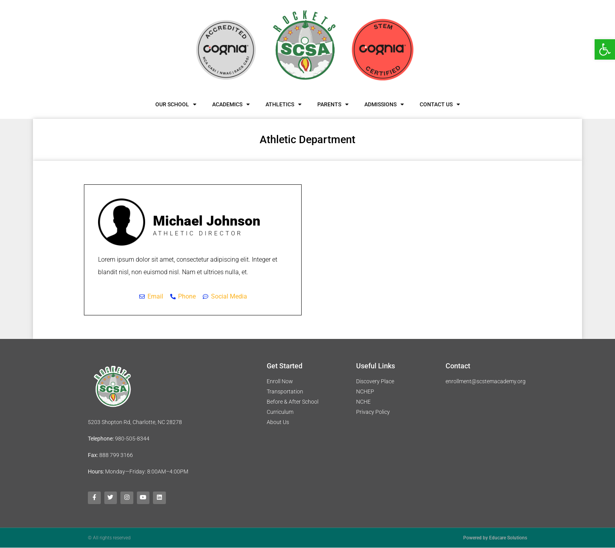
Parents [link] (333, 104)
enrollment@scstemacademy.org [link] (486, 381)
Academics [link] (231, 104)
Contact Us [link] (440, 104)
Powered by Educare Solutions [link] (495, 538)
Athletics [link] (284, 104)
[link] (605, 49)
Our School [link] (176, 104)
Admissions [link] (384, 104)
